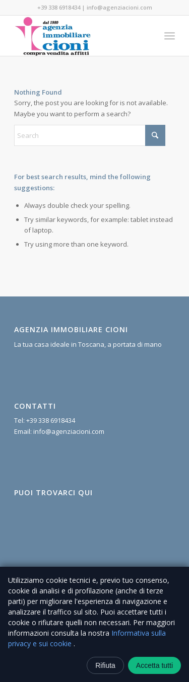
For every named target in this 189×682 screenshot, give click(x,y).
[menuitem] (169, 36)
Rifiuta (105, 665)
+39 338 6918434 (58, 7)
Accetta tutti (154, 665)
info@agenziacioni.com (119, 7)
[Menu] (169, 36)
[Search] (89, 135)
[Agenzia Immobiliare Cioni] (78, 36)
